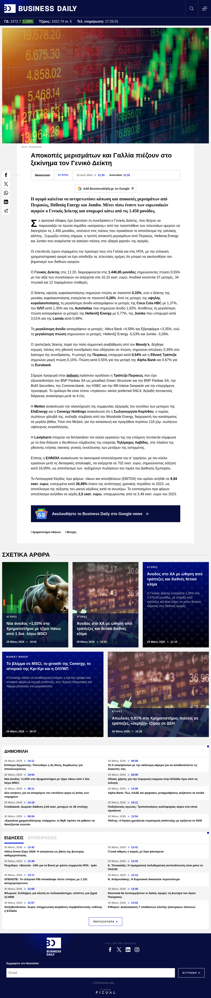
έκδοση (73, 375)
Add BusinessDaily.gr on (109, 188)
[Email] (90, 973)
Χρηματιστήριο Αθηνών (46, 532)
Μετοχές (72, 532)
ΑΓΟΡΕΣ (63, 175)
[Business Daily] (54, 947)
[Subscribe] (190, 972)
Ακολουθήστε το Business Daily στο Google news (92, 513)
